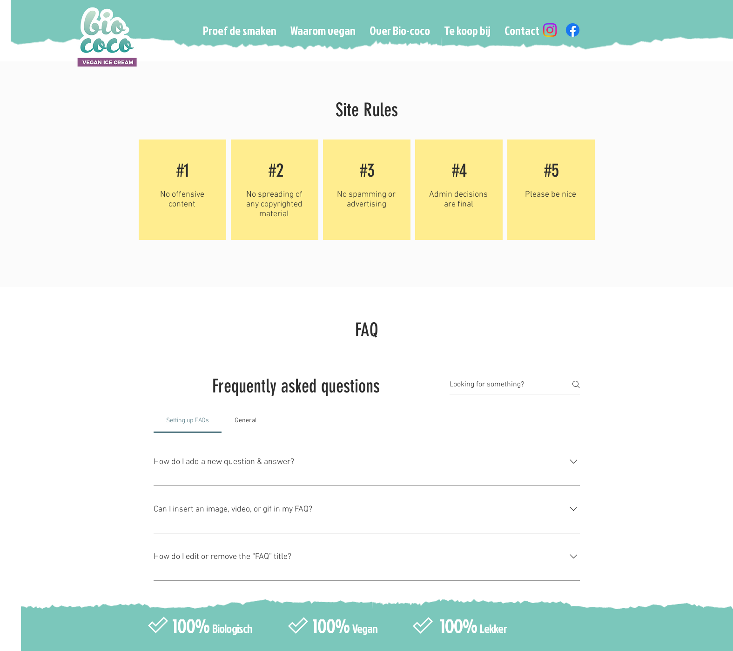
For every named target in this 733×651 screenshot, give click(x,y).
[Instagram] (550, 30)
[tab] (188, 421)
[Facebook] (573, 30)
